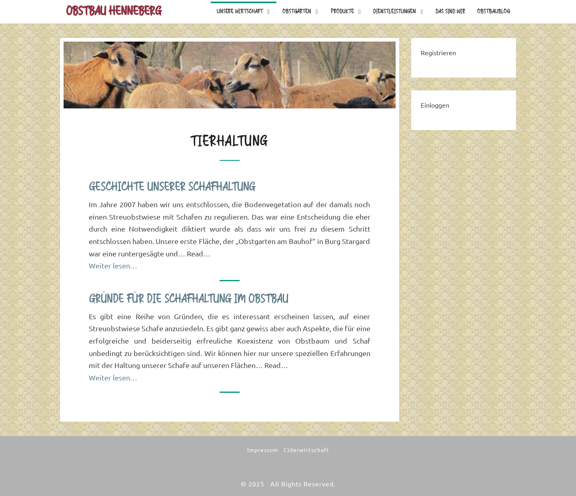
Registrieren (438, 52)
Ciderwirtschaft (306, 450)
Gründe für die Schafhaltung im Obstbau (188, 299)
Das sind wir (450, 11)
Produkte (342, 11)
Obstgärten (296, 11)
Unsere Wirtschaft (240, 11)
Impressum (262, 450)
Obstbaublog (493, 11)
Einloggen (435, 105)
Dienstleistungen (394, 11)
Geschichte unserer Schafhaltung (172, 187)
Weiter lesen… (113, 266)
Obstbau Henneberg (113, 11)
